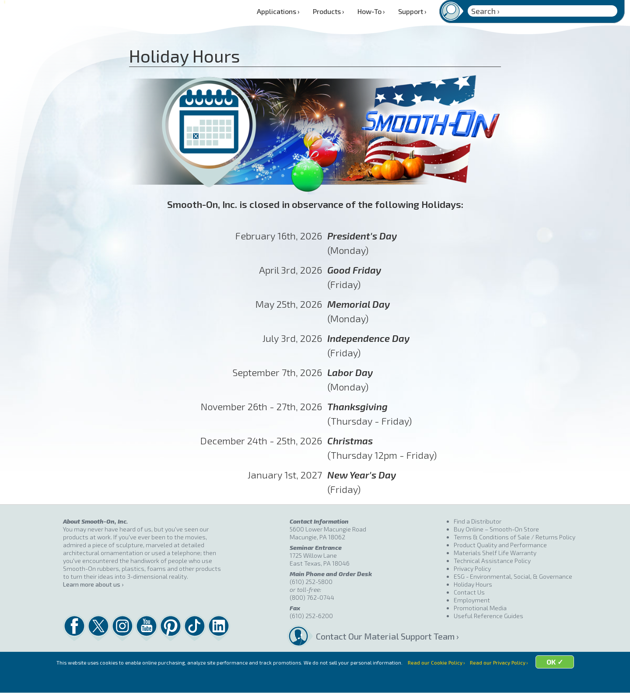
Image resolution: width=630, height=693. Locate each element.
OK (573, 681)
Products (328, 11)
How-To (371, 11)
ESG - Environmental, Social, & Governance (513, 576)
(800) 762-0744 (312, 597)
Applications (278, 11)
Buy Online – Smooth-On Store (496, 529)
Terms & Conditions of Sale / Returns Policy (514, 537)
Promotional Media (480, 608)
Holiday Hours (473, 584)
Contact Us (469, 592)
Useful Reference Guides (488, 615)
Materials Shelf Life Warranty (495, 552)
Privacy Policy (472, 568)
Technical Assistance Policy (492, 560)
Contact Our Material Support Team (384, 636)
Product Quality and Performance (500, 545)
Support (412, 11)
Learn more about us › (93, 584)
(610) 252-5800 (311, 581)
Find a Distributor (477, 521)
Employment (472, 600)
